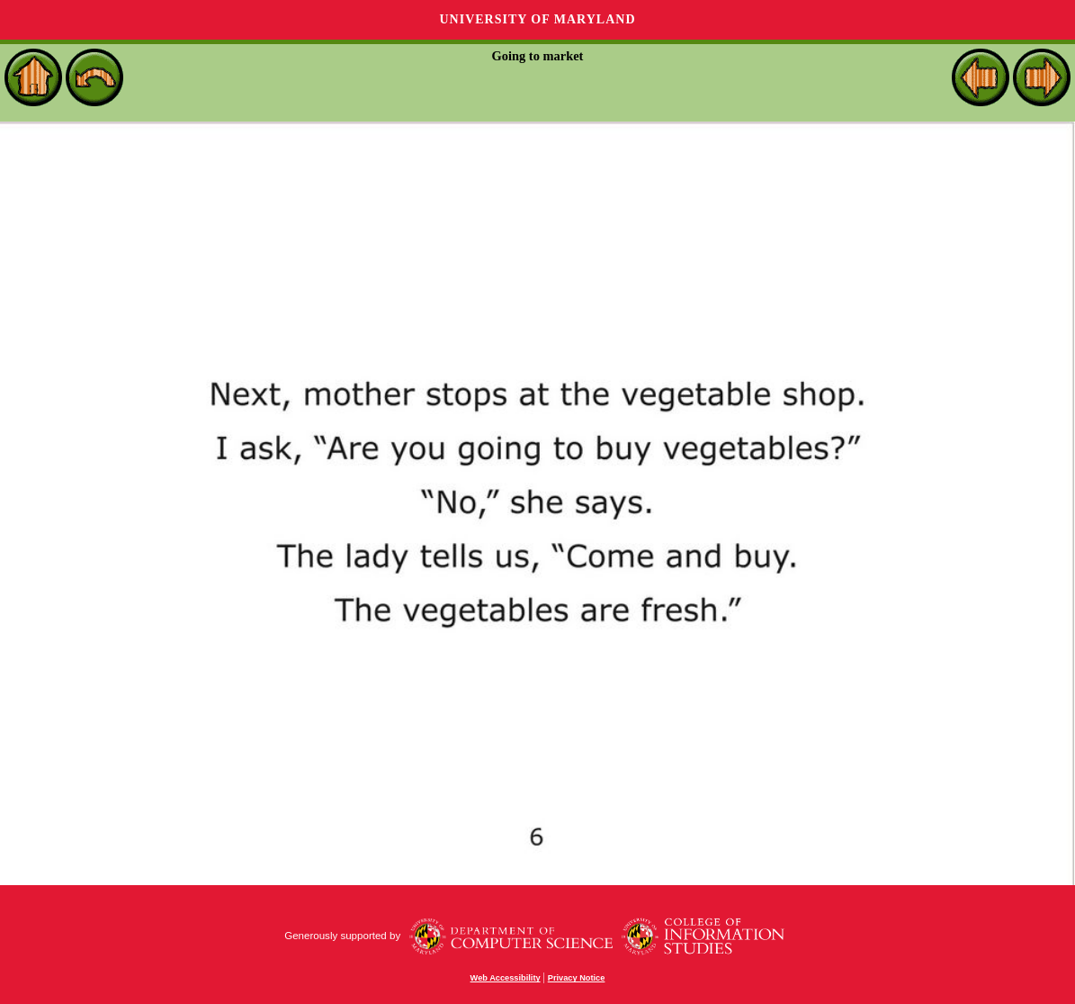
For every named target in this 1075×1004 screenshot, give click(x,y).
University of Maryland (537, 19)
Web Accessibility (505, 977)
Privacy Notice (576, 977)
